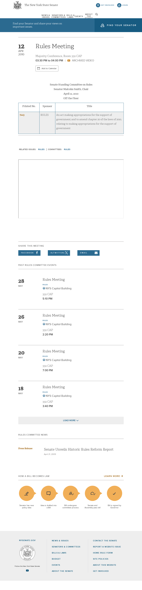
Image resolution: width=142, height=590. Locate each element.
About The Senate (106, 18)
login (125, 7)
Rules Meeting (54, 289)
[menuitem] (21, 18)
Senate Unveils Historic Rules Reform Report (79, 459)
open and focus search (125, 18)
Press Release (25, 457)
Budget (56, 568)
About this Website (104, 574)
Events (88, 18)
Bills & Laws (73, 18)
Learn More (112, 485)
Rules (41, 159)
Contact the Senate (105, 550)
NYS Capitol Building (59, 297)
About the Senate (62, 580)
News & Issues (21, 18)
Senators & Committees (47, 18)
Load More (69, 429)
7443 (22, 124)
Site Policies (100, 568)
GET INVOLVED (101, 580)
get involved (107, 7)
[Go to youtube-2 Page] (27, 579)
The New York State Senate (41, 7)
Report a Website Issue (107, 556)
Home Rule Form (103, 562)
